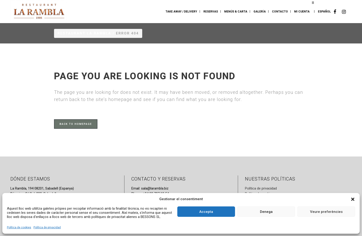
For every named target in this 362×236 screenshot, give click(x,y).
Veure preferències (326, 212)
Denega (266, 212)
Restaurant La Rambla (84, 33)
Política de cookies (19, 227)
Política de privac (258, 188)
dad (274, 188)
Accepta (206, 212)
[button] (352, 199)
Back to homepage (76, 124)
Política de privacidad (47, 227)
